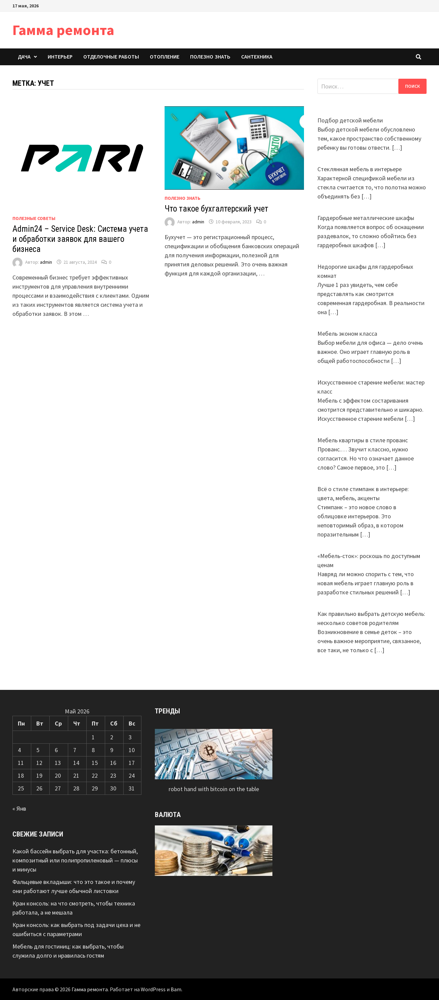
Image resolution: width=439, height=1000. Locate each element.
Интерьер (60, 56)
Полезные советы (33, 218)
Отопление (164, 56)
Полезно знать (210, 56)
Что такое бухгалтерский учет (216, 209)
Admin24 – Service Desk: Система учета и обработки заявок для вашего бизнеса (80, 239)
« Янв (19, 808)
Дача (24, 56)
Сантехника (256, 56)
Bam (176, 989)
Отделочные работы (111, 56)
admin (46, 262)
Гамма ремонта (63, 30)
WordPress (153, 989)
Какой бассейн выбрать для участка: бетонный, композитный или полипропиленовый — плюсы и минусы (75, 860)
